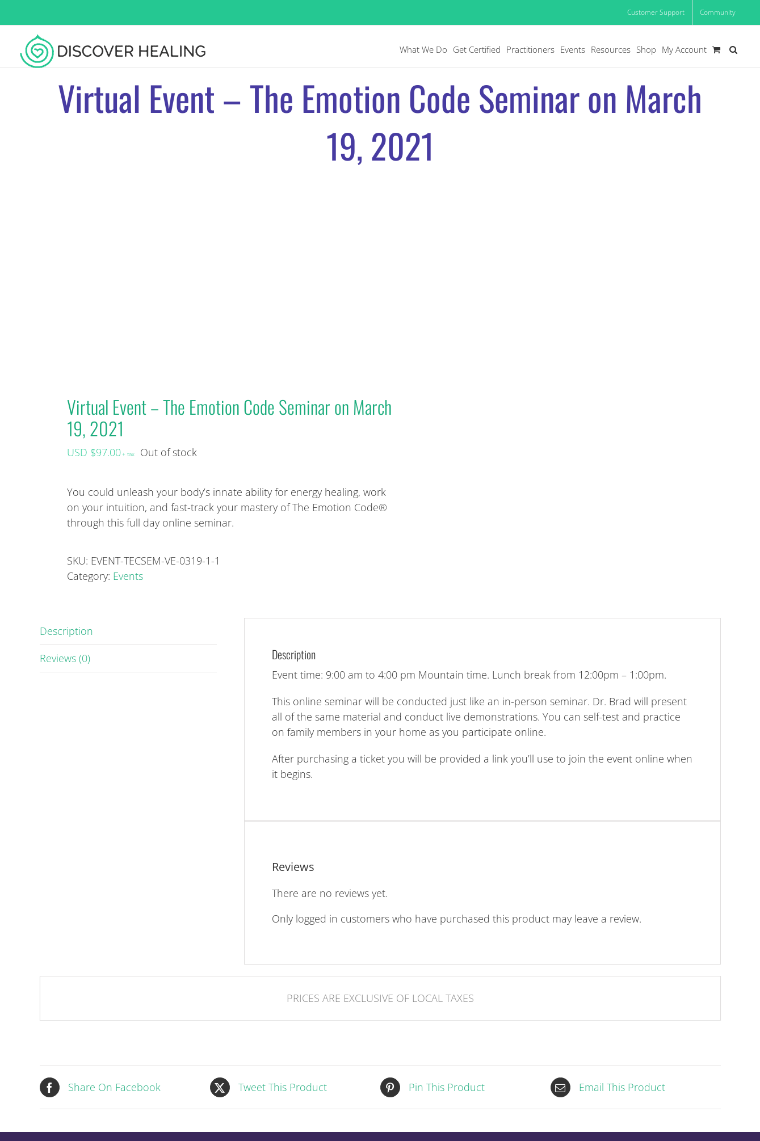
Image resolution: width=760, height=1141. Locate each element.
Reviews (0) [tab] (65, 658)
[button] (733, 49)
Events (128, 576)
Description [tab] (66, 631)
